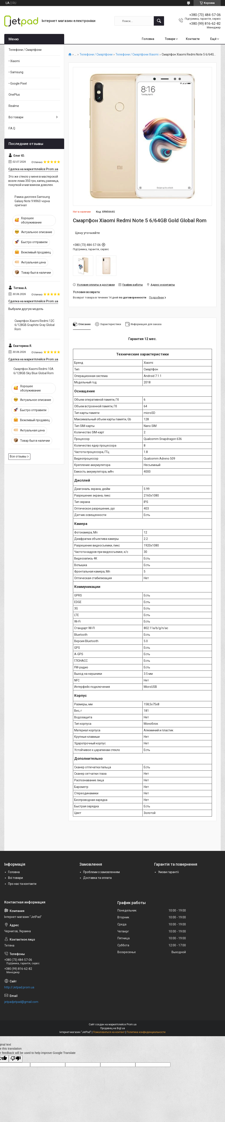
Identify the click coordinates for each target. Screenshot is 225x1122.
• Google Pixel (18, 83)
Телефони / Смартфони (96, 54)
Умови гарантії (168, 872)
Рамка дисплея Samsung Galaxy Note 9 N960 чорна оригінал (32, 201)
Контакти (193, 39)
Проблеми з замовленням (101, 872)
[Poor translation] (15, 1058)
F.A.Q (12, 128)
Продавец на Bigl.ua (112, 1028)
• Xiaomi (14, 61)
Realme (14, 106)
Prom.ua (131, 1024)
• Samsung (16, 72)
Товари (170, 39)
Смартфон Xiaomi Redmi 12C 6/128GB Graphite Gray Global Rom (35, 325)
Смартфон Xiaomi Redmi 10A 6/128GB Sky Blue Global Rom (33, 371)
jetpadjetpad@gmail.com (21, 1002)
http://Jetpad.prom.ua (19, 987)
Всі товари (16, 117)
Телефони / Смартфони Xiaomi (136, 54)
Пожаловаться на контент (109, 1032)
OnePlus (14, 94)
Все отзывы (18, 456)
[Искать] (159, 21)
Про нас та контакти (22, 883)
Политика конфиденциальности (146, 1032)
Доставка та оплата (97, 877)
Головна (148, 39)
